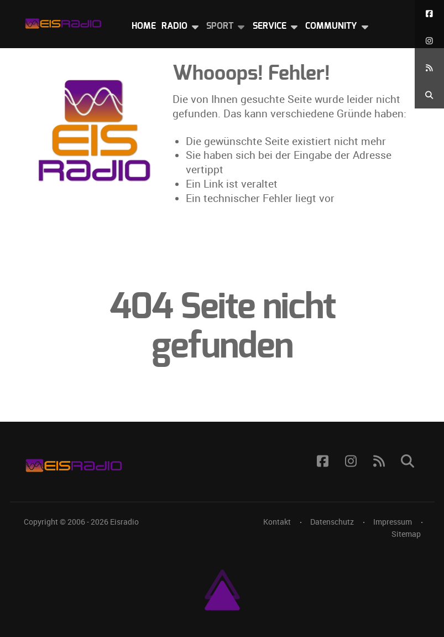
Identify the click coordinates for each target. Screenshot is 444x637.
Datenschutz (332, 522)
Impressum (392, 522)
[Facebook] (429, 13)
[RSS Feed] (429, 67)
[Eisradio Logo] (63, 21)
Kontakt (277, 522)
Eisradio (124, 522)
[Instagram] (429, 40)
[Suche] (429, 94)
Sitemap (406, 534)
